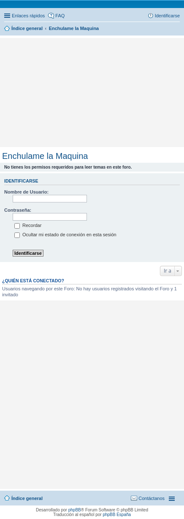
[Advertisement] (92, 53)
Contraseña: (17, 210)
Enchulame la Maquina (45, 156)
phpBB (74, 510)
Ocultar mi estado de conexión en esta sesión (65, 234)
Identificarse (21, 180)
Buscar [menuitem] (176, 29)
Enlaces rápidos (28, 15)
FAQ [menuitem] (60, 15)
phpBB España (117, 514)
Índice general (27, 498)
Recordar (27, 225)
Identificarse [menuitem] (167, 15)
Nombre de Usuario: (26, 191)
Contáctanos (151, 498)
